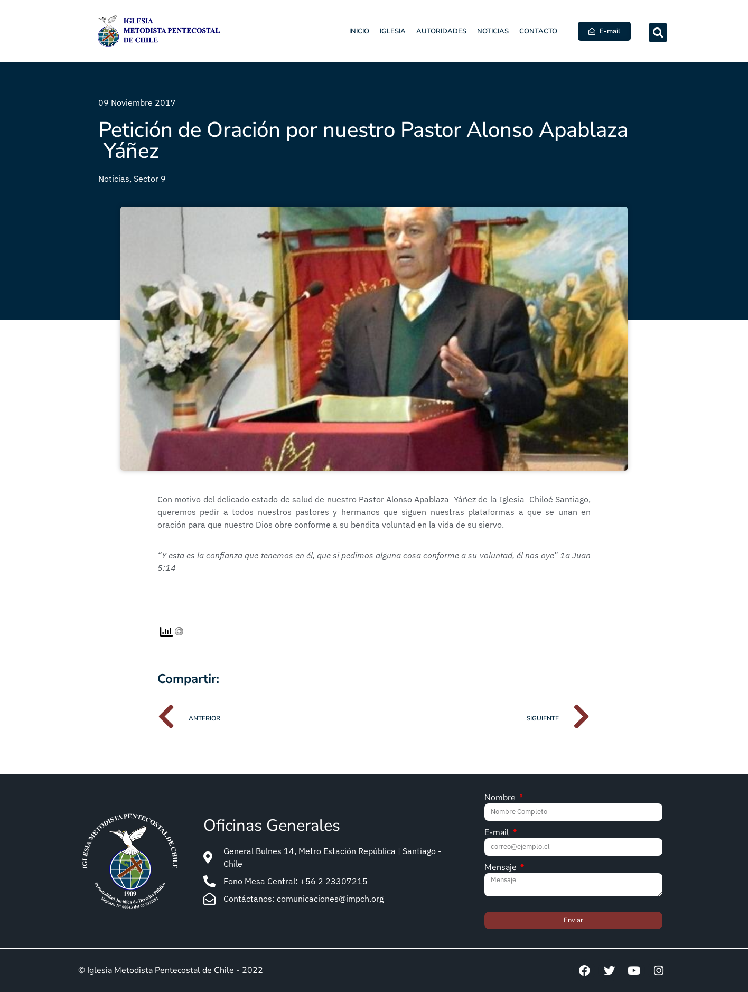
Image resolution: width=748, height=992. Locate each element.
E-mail (497, 833)
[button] (658, 32)
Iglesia (393, 31)
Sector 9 (150, 178)
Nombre (501, 798)
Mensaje (501, 868)
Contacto (538, 31)
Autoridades (441, 31)
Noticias (493, 31)
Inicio (359, 31)
